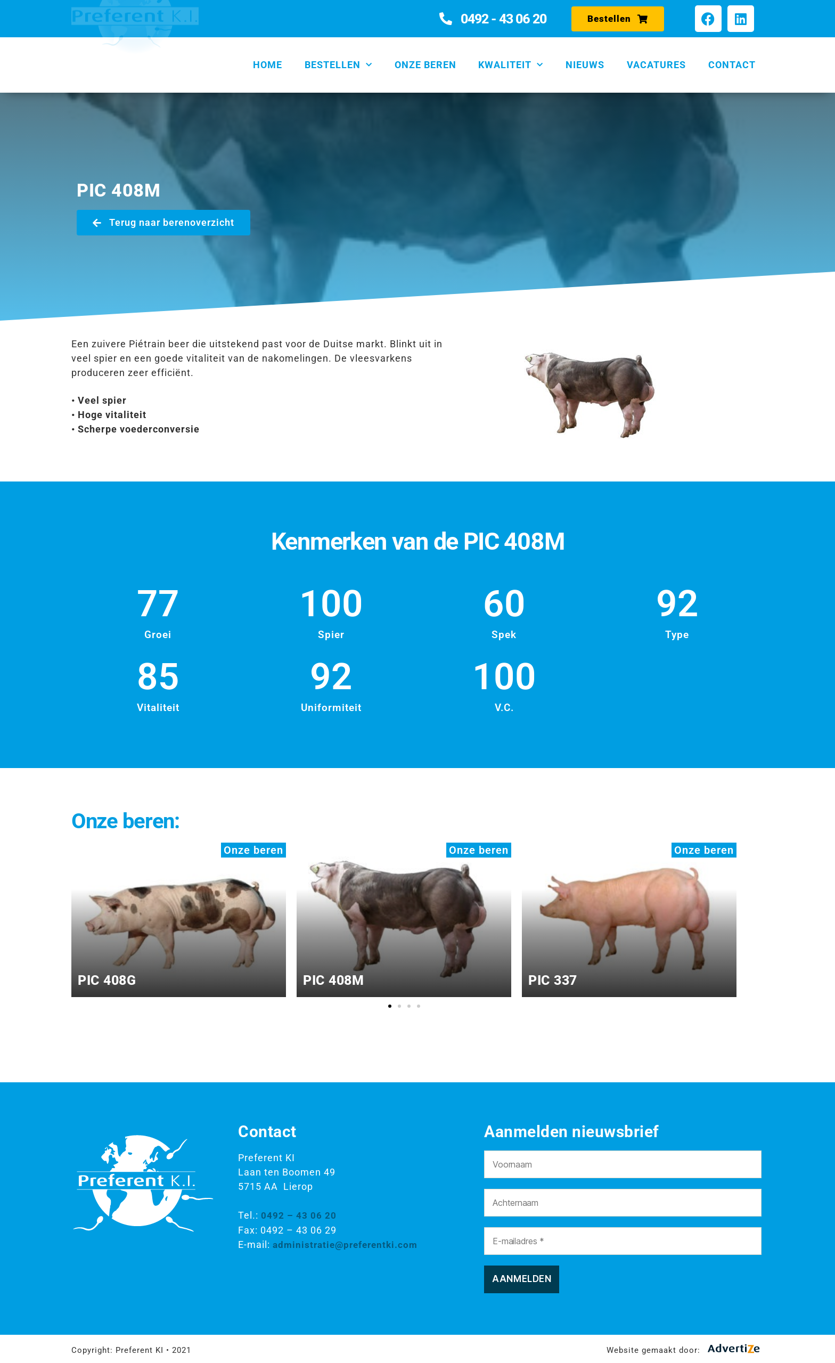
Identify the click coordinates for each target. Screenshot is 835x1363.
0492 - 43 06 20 (503, 19)
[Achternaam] (622, 1203)
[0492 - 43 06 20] (445, 18)
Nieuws (585, 64)
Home (267, 64)
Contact (732, 64)
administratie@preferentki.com (348, 1244)
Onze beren (425, 64)
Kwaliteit (510, 65)
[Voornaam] (622, 1164)
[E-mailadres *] (622, 1241)
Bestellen (338, 65)
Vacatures (656, 64)
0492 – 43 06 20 (299, 1215)
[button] (389, 1006)
